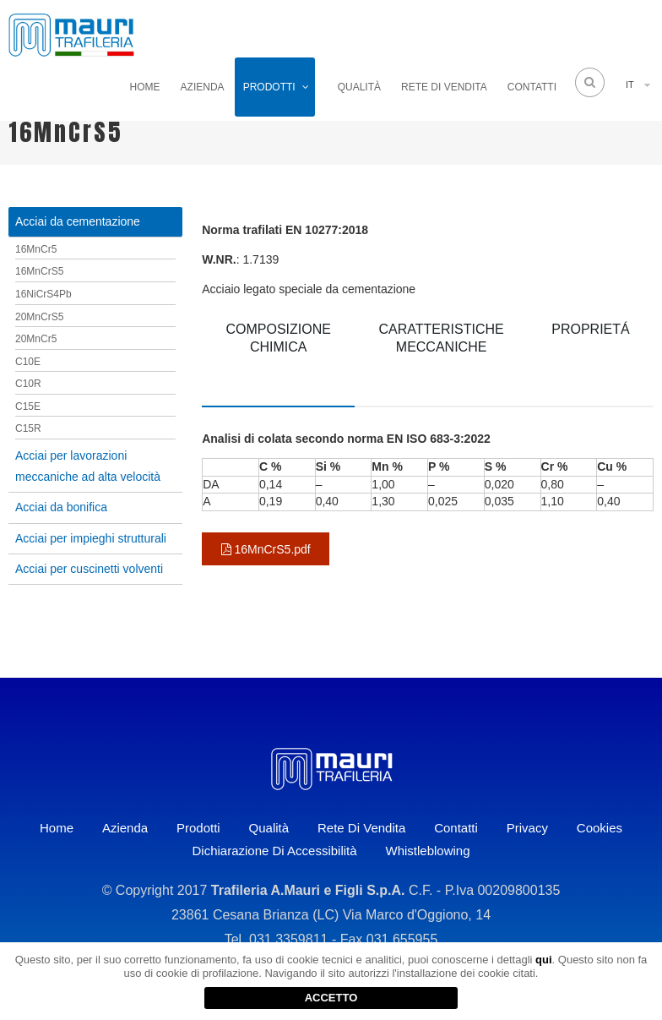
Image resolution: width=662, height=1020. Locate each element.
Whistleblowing (427, 850)
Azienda (203, 87)
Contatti (531, 87)
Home (145, 87)
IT (630, 84)
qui (543, 959)
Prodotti (269, 87)
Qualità (359, 87)
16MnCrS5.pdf (266, 549)
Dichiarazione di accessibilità (274, 850)
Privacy (527, 828)
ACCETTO (331, 997)
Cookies (599, 828)
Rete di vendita (444, 87)
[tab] (278, 357)
